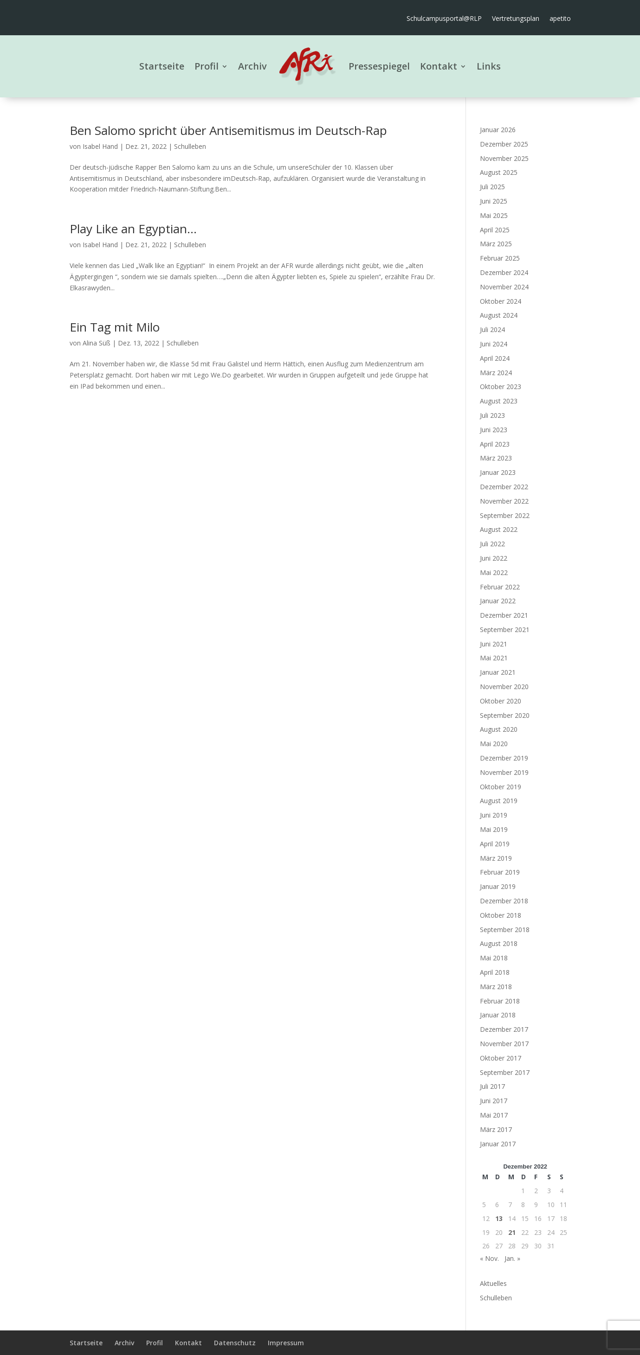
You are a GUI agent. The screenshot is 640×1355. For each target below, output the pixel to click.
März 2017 (496, 1129)
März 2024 (496, 372)
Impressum (286, 1342)
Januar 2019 (498, 886)
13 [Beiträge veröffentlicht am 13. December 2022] (499, 1218)
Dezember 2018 (504, 900)
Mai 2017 (494, 1115)
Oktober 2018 (500, 915)
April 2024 (495, 358)
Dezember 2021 (504, 615)
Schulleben (190, 146)
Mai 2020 (494, 743)
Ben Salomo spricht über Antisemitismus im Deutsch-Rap (228, 130)
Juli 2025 (492, 186)
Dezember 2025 (504, 144)
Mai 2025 (494, 215)
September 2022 (505, 515)
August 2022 (498, 529)
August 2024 (498, 315)
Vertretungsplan (515, 19)
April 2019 (495, 843)
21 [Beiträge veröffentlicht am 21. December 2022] (512, 1232)
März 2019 (496, 858)
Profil (206, 66)
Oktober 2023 (500, 386)
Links (489, 66)
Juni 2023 (493, 429)
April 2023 (495, 444)
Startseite (161, 66)
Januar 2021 (498, 672)
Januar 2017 (498, 1143)
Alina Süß (96, 343)
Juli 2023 (492, 415)
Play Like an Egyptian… (133, 228)
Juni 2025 (493, 201)
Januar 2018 (498, 1014)
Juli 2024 (492, 329)
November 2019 (504, 772)
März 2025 (496, 243)
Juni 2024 (493, 343)
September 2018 (505, 929)
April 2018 (495, 972)
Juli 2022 (492, 543)
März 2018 (496, 986)
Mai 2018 (494, 957)
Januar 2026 (498, 129)
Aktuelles (493, 1283)
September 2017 (505, 1072)
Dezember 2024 (504, 272)
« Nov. (489, 1258)
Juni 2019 (493, 815)
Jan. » (512, 1258)
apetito (560, 19)
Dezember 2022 (504, 486)
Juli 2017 (492, 1086)
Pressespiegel (379, 66)
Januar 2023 (498, 472)
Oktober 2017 (500, 1058)
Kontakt (438, 66)
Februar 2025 (500, 258)
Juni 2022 (493, 558)
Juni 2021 (493, 643)
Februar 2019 (500, 872)
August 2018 (498, 943)
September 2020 (505, 715)
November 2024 (504, 286)
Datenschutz (235, 1342)
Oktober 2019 (500, 786)
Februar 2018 (500, 1001)
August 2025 (498, 172)
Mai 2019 (494, 829)
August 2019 (498, 800)
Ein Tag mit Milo (115, 327)
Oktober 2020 (500, 701)
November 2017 (504, 1043)
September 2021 (505, 629)
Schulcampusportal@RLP (444, 19)
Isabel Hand (100, 146)
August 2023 (498, 400)
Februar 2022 (500, 586)
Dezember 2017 (504, 1029)
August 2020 (498, 729)
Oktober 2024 (500, 301)
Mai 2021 (494, 657)
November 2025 (504, 158)
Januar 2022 (498, 600)
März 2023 (496, 458)
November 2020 (504, 686)
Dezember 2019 (504, 758)
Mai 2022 (494, 572)
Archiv (252, 66)
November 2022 (504, 501)
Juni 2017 (493, 1100)
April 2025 (495, 229)
